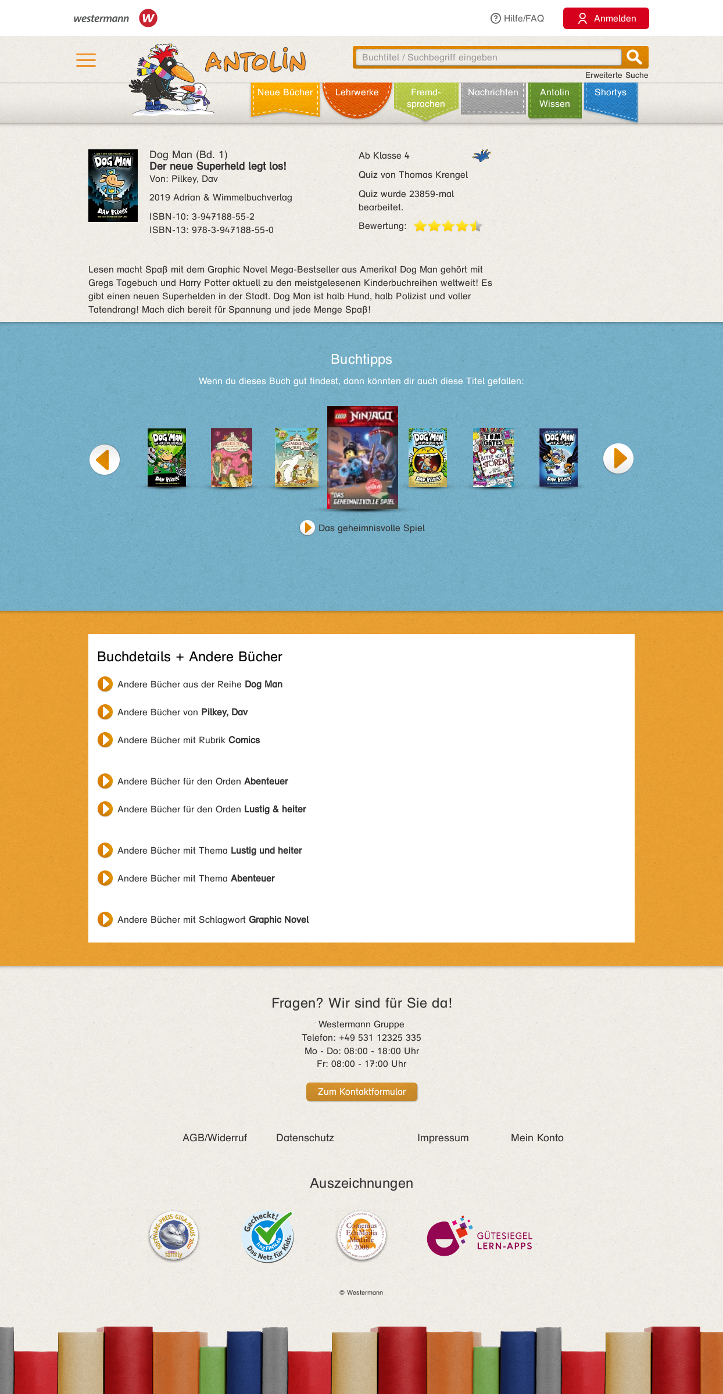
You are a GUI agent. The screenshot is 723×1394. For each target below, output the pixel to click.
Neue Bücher (285, 92)
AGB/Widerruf (214, 1137)
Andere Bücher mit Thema (209, 850)
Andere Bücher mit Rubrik (188, 740)
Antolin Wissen (554, 98)
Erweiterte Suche (617, 75)
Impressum (443, 1137)
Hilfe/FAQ (516, 18)
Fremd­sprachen (426, 98)
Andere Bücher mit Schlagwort (213, 919)
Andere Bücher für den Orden (202, 781)
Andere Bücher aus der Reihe (199, 684)
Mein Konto (537, 1137)
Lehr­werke (357, 92)
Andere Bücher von (182, 712)
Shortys (611, 92)
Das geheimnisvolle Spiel (371, 527)
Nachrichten (493, 92)
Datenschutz (305, 1137)
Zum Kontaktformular (362, 1091)
